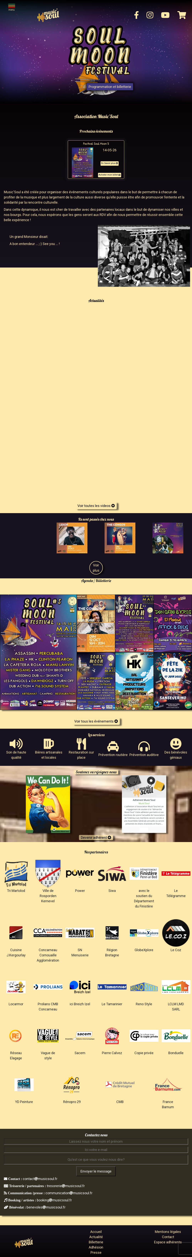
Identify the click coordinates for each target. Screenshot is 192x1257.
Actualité (96, 1237)
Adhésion (96, 1247)
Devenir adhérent (96, 837)
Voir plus (96, 567)
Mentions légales (168, 1232)
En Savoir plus (109, 163)
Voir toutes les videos (96, 506)
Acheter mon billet (110, 175)
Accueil (96, 1232)
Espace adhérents (168, 1242)
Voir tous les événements (96, 721)
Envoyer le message (96, 1171)
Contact (168, 1237)
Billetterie (96, 1242)
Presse (96, 1252)
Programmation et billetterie (110, 87)
